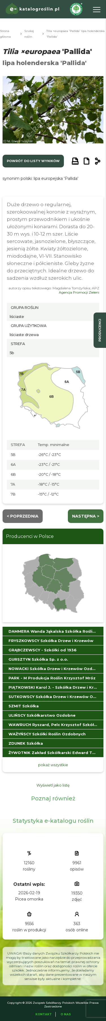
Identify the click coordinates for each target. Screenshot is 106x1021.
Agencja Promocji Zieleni (79, 292)
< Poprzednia (22, 516)
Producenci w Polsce (30, 536)
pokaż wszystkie (53, 764)
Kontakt (43, 1014)
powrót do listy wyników (33, 161)
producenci (100, 330)
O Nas (65, 1014)
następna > (85, 516)
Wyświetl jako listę (53, 785)
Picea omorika (29, 899)
